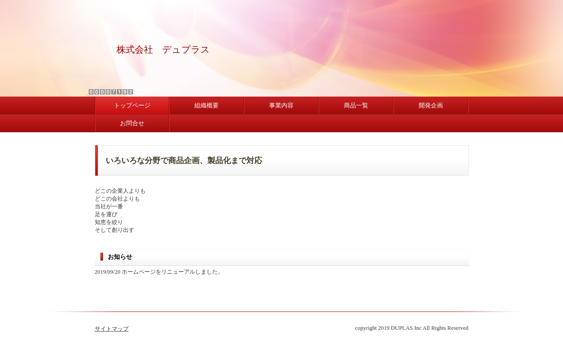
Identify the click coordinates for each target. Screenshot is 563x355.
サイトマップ (112, 328)
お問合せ (132, 123)
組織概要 (206, 105)
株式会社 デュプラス (163, 49)
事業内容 (281, 105)
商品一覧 (356, 105)
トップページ (132, 105)
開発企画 (431, 105)
